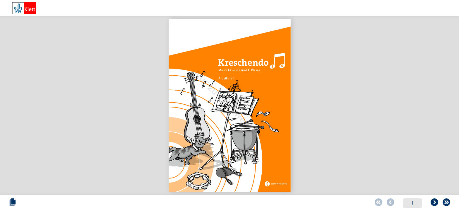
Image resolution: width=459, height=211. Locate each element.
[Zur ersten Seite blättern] (195, 203)
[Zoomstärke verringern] (382, 203)
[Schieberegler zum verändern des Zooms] (391, 203)
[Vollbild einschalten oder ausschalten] (446, 203)
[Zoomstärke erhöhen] (431, 203)
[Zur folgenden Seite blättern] (251, 203)
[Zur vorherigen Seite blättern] (207, 203)
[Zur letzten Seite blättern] (263, 203)
